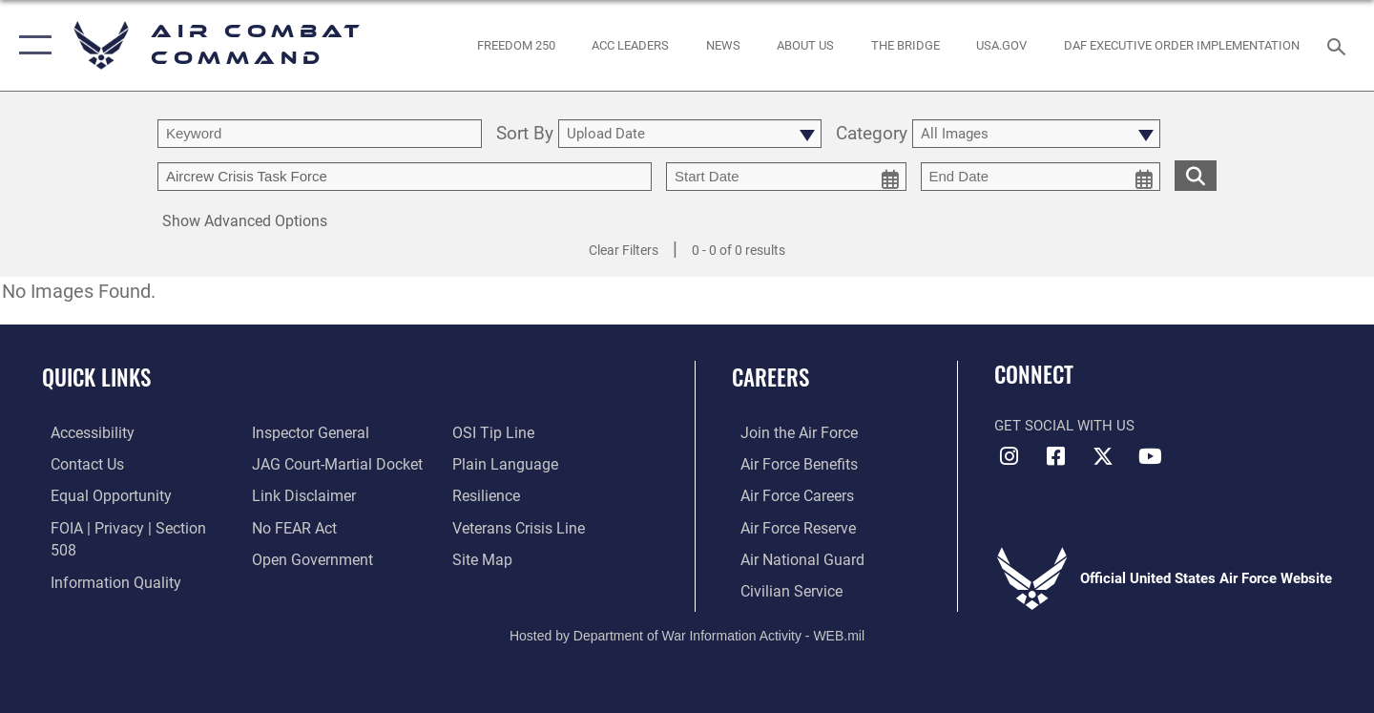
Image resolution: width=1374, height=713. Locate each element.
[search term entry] (319, 133)
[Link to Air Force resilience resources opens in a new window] (488, 495)
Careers (770, 377)
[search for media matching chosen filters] (1196, 175)
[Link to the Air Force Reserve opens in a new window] (788, 526)
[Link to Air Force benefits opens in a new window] (788, 463)
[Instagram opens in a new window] (1008, 456)
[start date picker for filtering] (786, 176)
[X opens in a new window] (1103, 456)
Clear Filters (623, 250)
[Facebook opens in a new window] (1056, 456)
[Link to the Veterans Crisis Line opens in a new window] (519, 526)
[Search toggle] (1339, 45)
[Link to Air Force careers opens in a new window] (787, 495)
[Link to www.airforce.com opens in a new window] (788, 432)
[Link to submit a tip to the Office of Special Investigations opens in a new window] (493, 432)
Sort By (524, 134)
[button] (31, 45)
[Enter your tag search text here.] (404, 176)
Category (871, 134)
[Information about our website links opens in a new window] (298, 495)
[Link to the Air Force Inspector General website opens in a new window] (305, 432)
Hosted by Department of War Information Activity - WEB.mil (687, 633)
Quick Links (96, 377)
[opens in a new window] (1002, 45)
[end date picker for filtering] (1041, 176)
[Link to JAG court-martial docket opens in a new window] (331, 463)
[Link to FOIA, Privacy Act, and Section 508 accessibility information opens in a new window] (129, 526)
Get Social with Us (1064, 425)
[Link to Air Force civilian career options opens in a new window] (780, 589)
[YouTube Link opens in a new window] (1149, 456)
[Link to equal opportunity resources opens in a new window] (99, 495)
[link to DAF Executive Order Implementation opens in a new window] (1182, 45)
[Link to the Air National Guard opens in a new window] (790, 557)
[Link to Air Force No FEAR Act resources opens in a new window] (290, 526)
